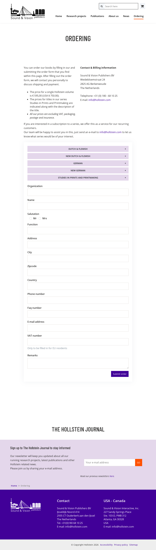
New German (78, 170)
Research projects (76, 16)
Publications (97, 16)
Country (32, 280)
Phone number (36, 294)
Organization (35, 186)
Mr (35, 218)
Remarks (32, 355)
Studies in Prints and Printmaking (78, 177)
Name (30, 200)
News (126, 16)
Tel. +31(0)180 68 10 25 (70, 523)
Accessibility (106, 544)
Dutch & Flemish (78, 148)
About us (114, 16)
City (29, 252)
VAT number (34, 335)
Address (32, 238)
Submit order (120, 373)
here (112, 476)
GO (138, 462)
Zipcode (32, 266)
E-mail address (35, 321)
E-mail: (72, 526)
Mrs (44, 218)
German (78, 163)
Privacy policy (121, 544)
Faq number (34, 308)
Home (58, 16)
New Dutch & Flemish (78, 156)
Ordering (139, 16)
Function (32, 224)
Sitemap (133, 544)
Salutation (33, 214)
